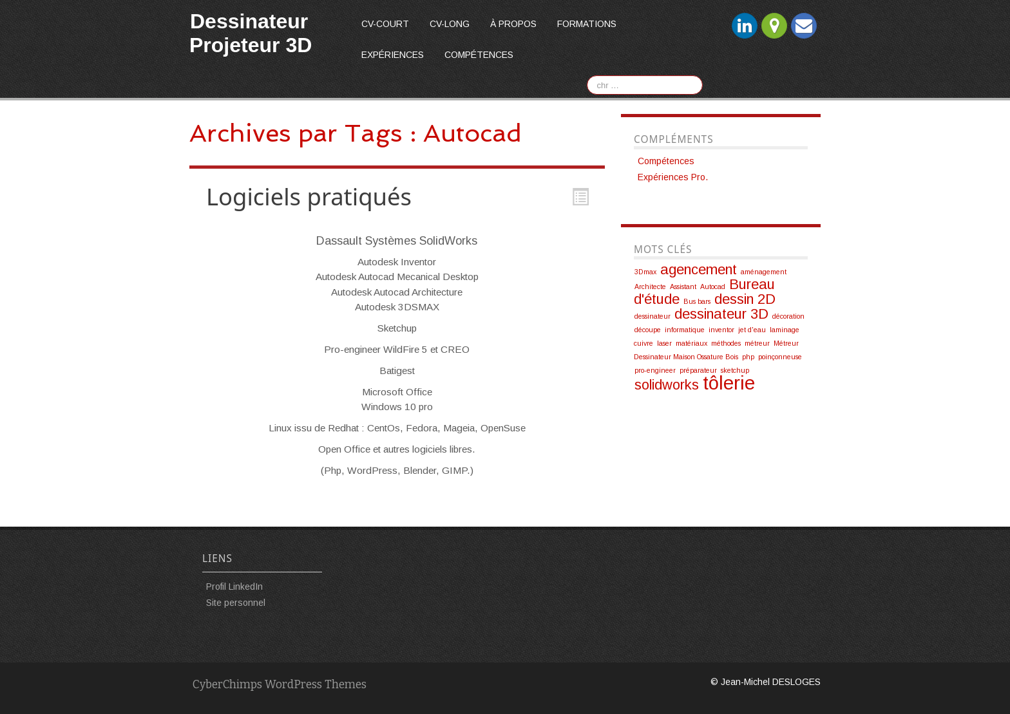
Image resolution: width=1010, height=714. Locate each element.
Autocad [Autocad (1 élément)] (712, 286)
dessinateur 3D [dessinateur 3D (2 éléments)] (721, 314)
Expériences (392, 55)
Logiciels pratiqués (309, 196)
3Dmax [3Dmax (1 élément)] (645, 272)
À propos (513, 24)
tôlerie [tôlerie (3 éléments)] (729, 382)
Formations (586, 24)
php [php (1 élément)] (748, 357)
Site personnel (235, 602)
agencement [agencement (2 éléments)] (698, 269)
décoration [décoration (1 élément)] (788, 316)
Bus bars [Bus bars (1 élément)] (696, 301)
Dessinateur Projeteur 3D (250, 33)
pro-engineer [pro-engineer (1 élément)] (655, 370)
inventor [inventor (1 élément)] (721, 330)
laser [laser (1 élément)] (664, 343)
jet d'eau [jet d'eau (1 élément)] (752, 330)
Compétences (478, 55)
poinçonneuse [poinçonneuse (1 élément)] (780, 357)
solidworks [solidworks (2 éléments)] (666, 385)
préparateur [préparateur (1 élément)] (698, 370)
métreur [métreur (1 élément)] (757, 343)
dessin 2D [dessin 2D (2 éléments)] (745, 299)
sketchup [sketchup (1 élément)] (735, 370)
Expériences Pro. (673, 177)
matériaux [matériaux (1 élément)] (691, 343)
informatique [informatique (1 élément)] (685, 330)
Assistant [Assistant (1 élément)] (683, 286)
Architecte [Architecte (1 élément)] (650, 286)
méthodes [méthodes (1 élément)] (726, 343)
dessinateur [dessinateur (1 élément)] (652, 316)
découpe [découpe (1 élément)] (647, 330)
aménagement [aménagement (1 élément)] (763, 272)
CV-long (450, 24)
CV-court (385, 24)
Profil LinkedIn (234, 586)
